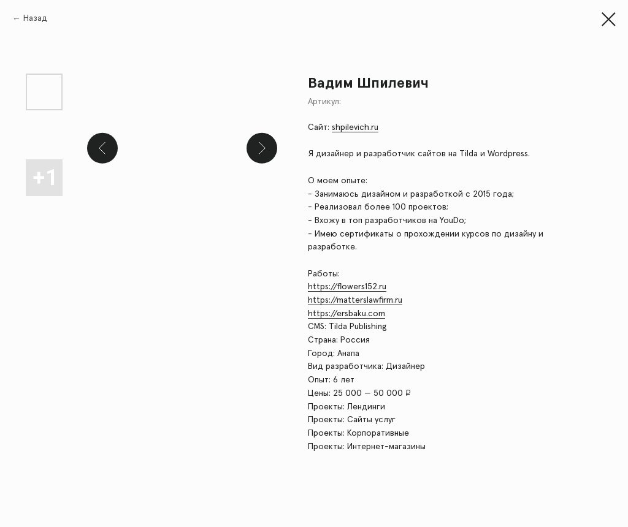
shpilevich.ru (355, 127)
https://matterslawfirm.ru (355, 300)
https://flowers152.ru (347, 286)
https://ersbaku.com (346, 313)
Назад (35, 18)
